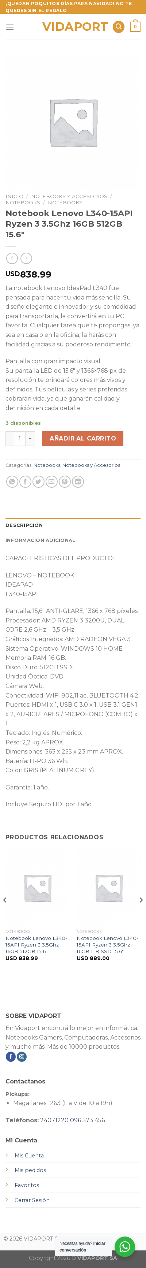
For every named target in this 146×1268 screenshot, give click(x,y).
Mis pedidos (30, 1170)
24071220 (54, 1120)
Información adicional (40, 540)
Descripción (24, 525)
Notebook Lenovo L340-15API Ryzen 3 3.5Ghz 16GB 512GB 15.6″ (36, 944)
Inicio (14, 196)
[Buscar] (118, 27)
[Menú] (9, 27)
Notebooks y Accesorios (69, 196)
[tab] (73, 525)
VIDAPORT (73, 27)
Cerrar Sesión (32, 1200)
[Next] (141, 914)
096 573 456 (87, 1120)
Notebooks (22, 202)
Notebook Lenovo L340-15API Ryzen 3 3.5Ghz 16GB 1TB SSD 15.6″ (107, 944)
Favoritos (27, 1185)
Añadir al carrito (83, 438)
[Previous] (5, 914)
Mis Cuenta (29, 1155)
